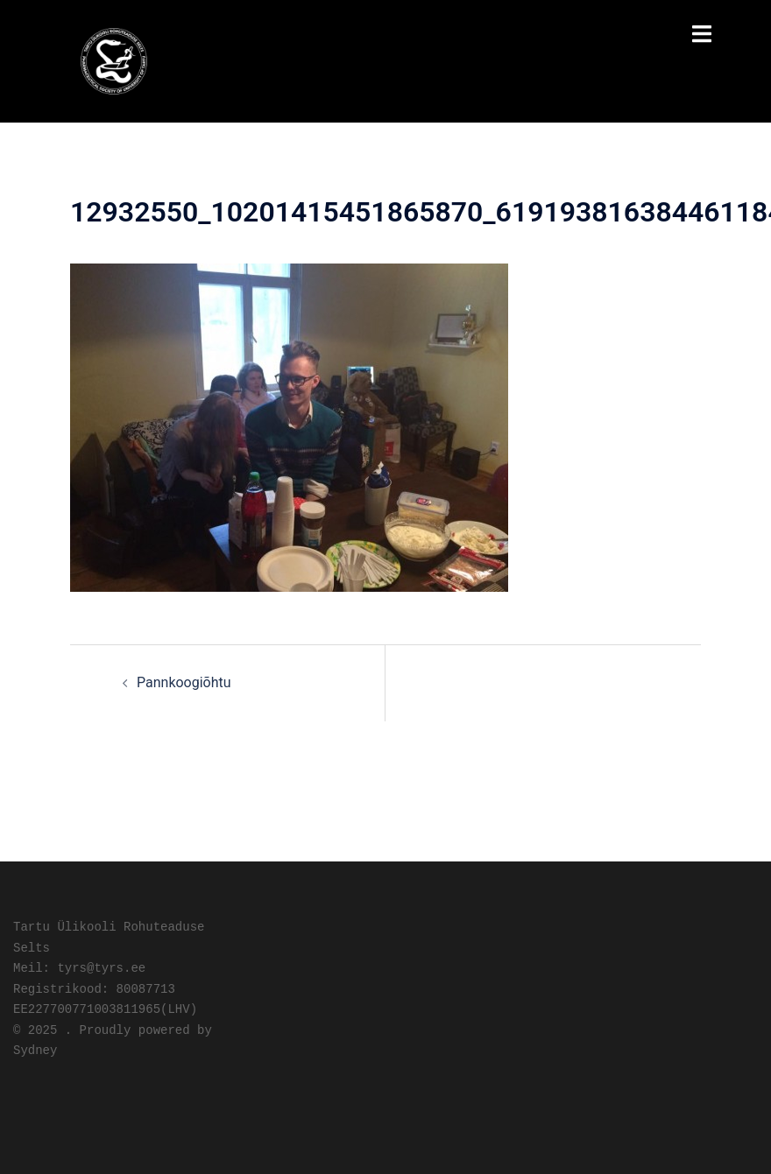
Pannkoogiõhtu (184, 682)
